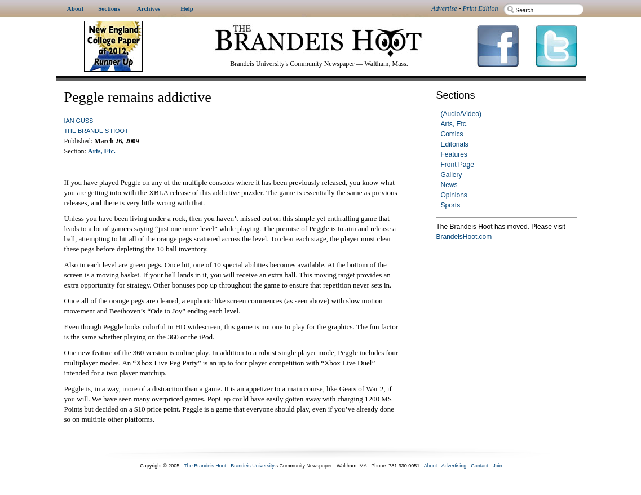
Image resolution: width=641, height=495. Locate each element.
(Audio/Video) (461, 114)
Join (497, 466)
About (430, 466)
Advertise (444, 8)
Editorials (454, 144)
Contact (479, 466)
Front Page (457, 165)
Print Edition (480, 8)
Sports (451, 205)
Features (454, 154)
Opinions (454, 195)
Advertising (454, 466)
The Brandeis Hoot (96, 130)
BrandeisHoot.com (464, 237)
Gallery (451, 175)
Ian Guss (79, 120)
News (449, 185)
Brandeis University (253, 466)
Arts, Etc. (454, 124)
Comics (452, 134)
